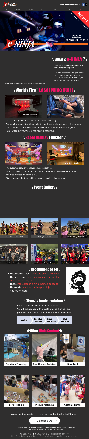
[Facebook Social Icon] (83, 4)
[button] (44, 420)
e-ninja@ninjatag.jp (72, 4)
